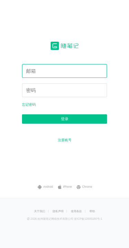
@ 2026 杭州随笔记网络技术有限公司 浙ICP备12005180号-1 (64, 218)
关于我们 (39, 211)
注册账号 (65, 140)
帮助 (92, 211)
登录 (64, 119)
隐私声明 (58, 211)
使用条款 (76, 211)
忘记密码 (29, 104)
